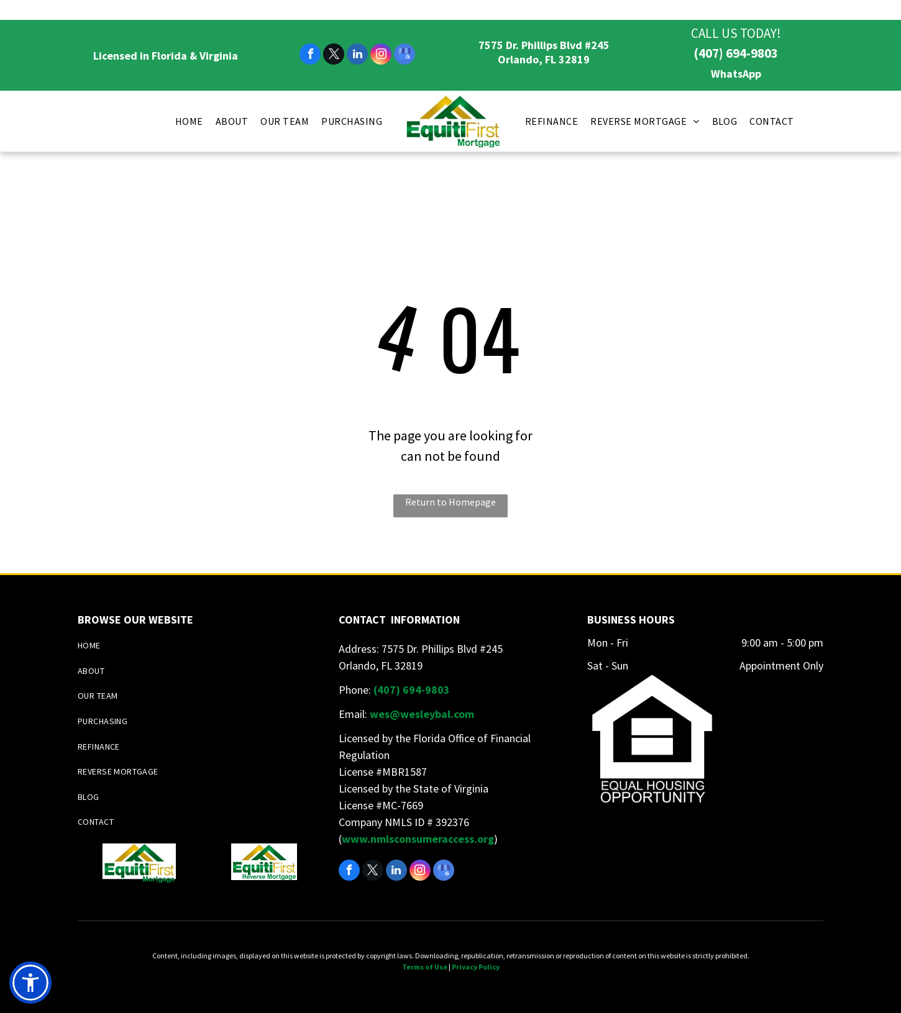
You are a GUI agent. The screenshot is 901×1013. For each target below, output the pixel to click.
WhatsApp (736, 73)
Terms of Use (424, 966)
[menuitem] (189, 121)
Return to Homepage (450, 502)
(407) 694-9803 (735, 53)
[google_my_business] (404, 55)
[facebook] (310, 55)
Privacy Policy (476, 966)
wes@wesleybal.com (422, 714)
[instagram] (380, 55)
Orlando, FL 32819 (544, 59)
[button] (30, 983)
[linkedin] (357, 55)
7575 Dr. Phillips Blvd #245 (544, 45)
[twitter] (333, 55)
